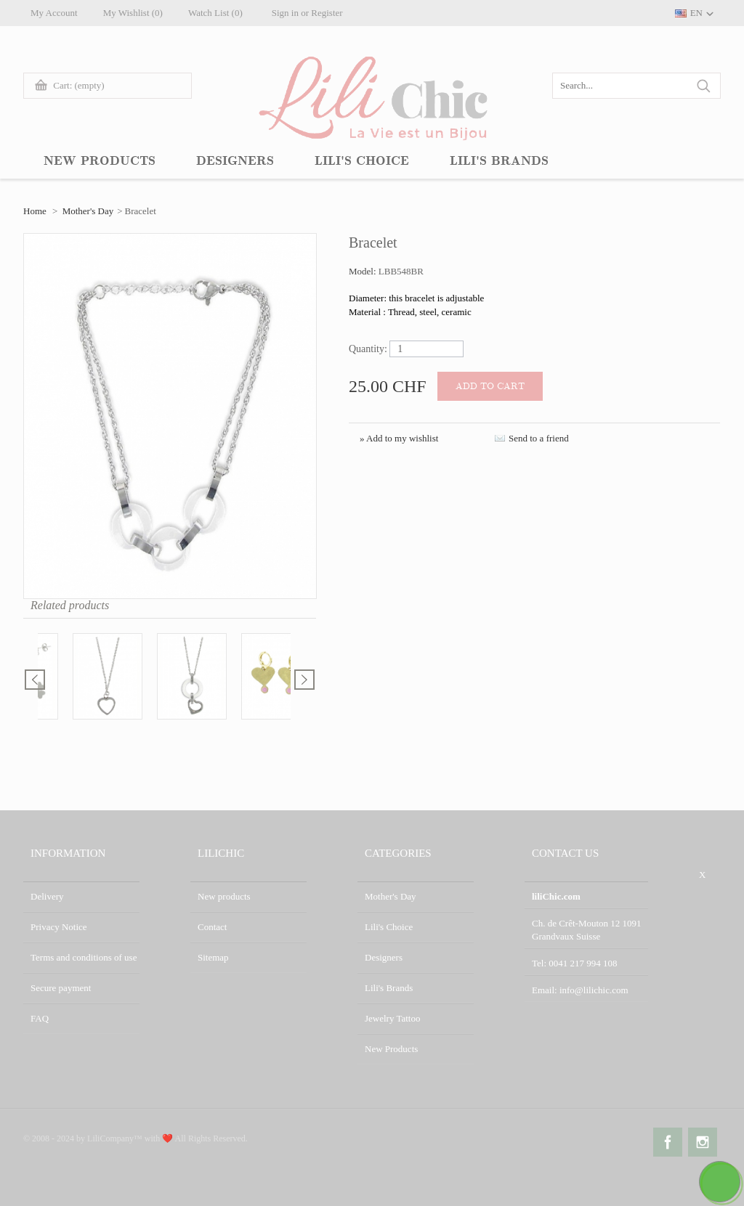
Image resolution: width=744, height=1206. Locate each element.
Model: (364, 271)
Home (34, 210)
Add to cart (490, 386)
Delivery (47, 896)
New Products (391, 1048)
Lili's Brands (389, 987)
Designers (384, 957)
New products (224, 896)
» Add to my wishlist (399, 438)
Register (326, 12)
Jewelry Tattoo (392, 1018)
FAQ (40, 1018)
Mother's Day (88, 210)
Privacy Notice (59, 926)
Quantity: (368, 348)
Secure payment (61, 987)
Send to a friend (539, 438)
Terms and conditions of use (84, 957)
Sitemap (213, 957)
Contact (212, 926)
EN (696, 12)
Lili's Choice (389, 926)
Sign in (285, 12)
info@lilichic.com (593, 990)
